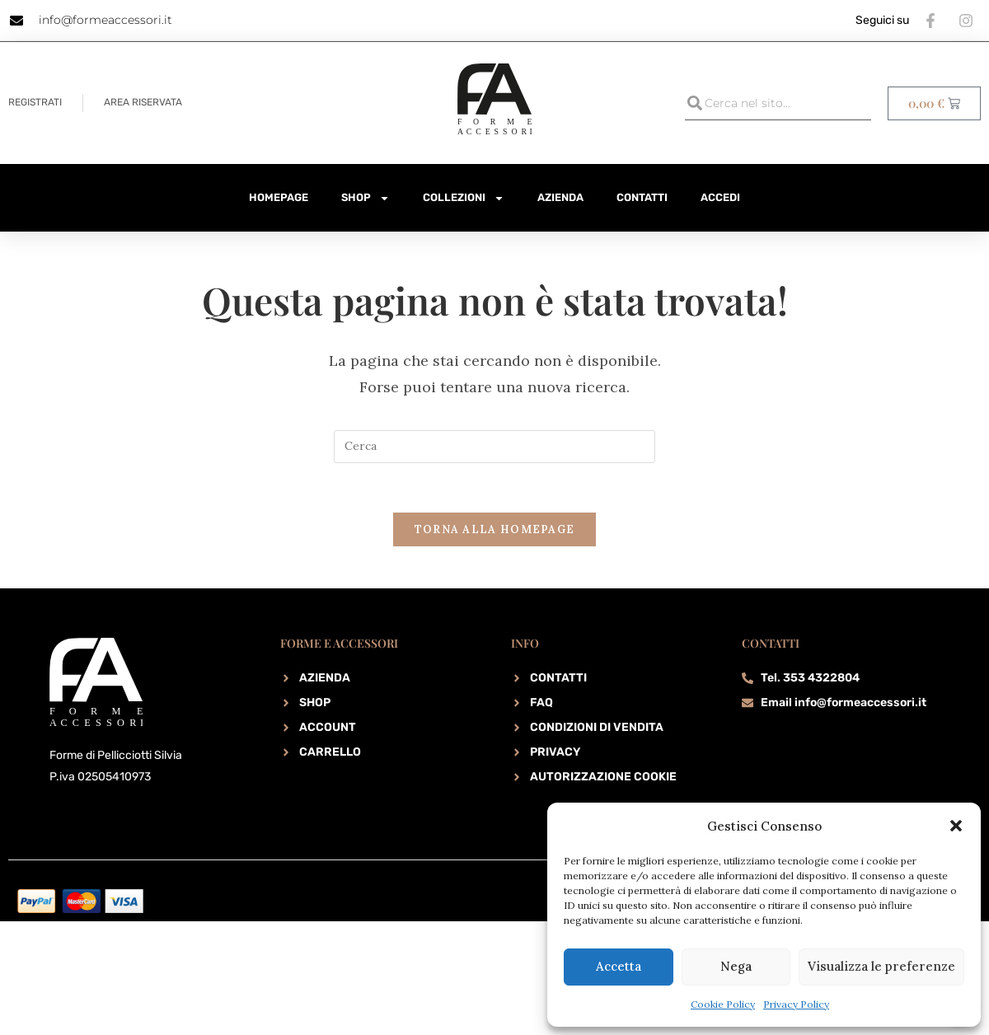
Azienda (560, 197)
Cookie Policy (723, 1004)
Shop (365, 198)
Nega (736, 966)
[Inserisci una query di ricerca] (494, 446)
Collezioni (463, 198)
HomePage (278, 197)
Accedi (720, 197)
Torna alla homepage (495, 530)
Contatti (642, 197)
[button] (956, 825)
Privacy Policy (796, 1004)
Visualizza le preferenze (881, 966)
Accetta (618, 966)
